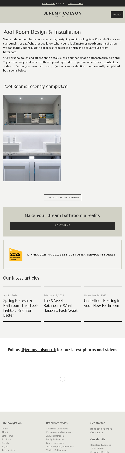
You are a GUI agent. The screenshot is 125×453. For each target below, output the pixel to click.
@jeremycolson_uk (38, 350)
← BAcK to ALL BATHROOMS (63, 197)
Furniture (6, 399)
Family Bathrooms (55, 399)
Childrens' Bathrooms (57, 389)
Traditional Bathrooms (57, 421)
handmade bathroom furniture (94, 57)
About (5, 392)
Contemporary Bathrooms (59, 392)
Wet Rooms (52, 424)
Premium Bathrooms (56, 414)
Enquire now (48, 3)
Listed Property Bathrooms (60, 407)
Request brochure (101, 389)
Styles (5, 407)
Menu (117, 14)
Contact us (111, 62)
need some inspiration (102, 43)
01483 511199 (75, 3)
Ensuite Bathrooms (56, 396)
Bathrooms (7, 396)
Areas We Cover (10, 417)
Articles (6, 414)
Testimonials (8, 410)
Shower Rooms (53, 417)
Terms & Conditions (12, 421)
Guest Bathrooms (55, 403)
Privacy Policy (8, 424)
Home (5, 389)
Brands (5, 403)
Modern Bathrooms (56, 410)
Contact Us (62, 225)
